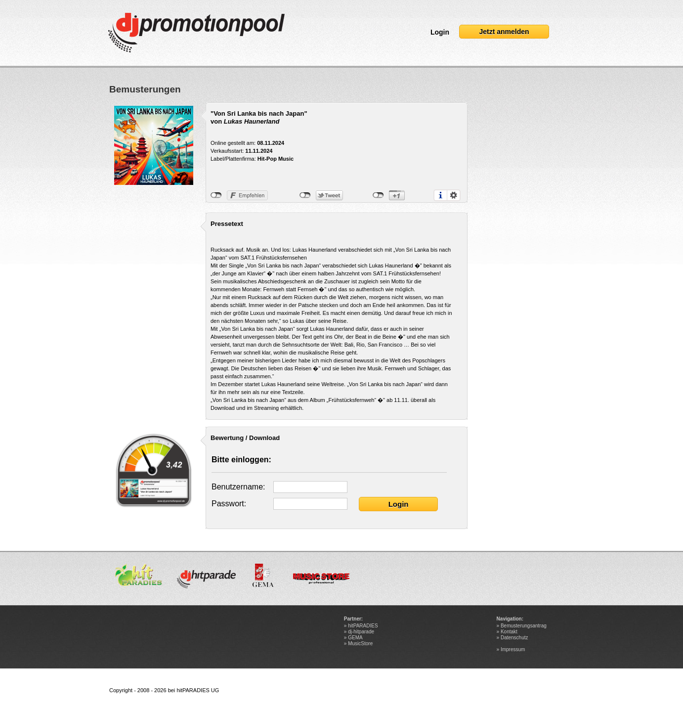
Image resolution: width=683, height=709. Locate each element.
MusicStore (360, 643)
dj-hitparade (361, 631)
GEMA (355, 637)
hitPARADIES (363, 625)
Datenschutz (514, 637)
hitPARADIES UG (197, 690)
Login (439, 32)
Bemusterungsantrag (524, 625)
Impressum (513, 649)
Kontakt (509, 631)
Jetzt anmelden (504, 32)
